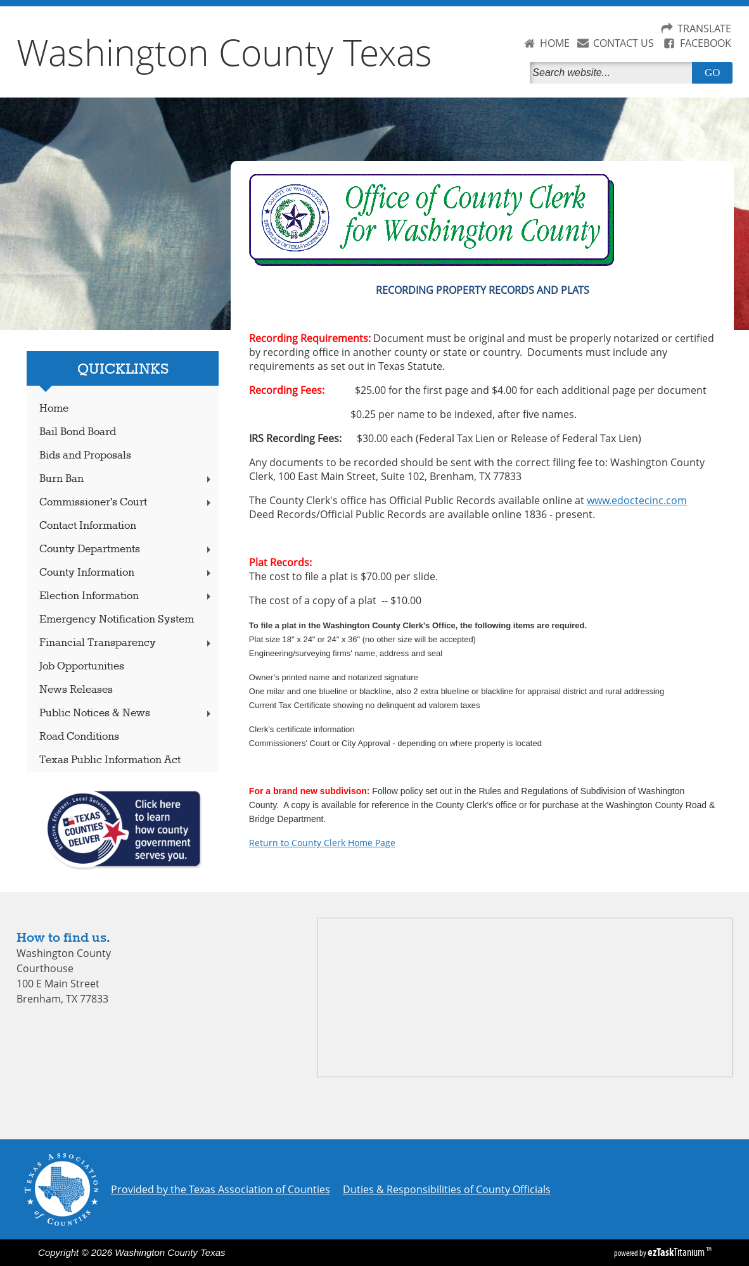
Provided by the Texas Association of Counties (220, 1189)
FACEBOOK (705, 43)
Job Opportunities (81, 666)
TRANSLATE (704, 28)
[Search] (613, 73)
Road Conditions (79, 737)
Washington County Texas (224, 52)
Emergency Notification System (116, 619)
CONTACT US (623, 43)
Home (53, 408)
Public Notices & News (126, 713)
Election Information (126, 596)
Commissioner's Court (126, 502)
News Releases (76, 690)
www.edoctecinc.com (637, 500)
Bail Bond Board (77, 432)
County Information (126, 572)
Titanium (677, 1252)
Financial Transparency (126, 643)
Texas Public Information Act (110, 760)
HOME (555, 43)
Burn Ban (126, 479)
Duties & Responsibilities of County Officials (447, 1189)
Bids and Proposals (85, 455)
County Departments (126, 549)
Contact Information (87, 526)
